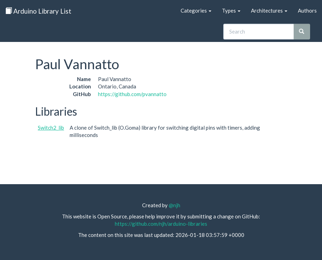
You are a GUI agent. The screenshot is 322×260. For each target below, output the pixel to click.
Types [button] (231, 10)
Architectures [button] (269, 10)
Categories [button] (196, 10)
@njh (174, 205)
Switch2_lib (51, 127)
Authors (307, 10)
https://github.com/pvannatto (132, 94)
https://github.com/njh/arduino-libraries (161, 224)
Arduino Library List (38, 11)
